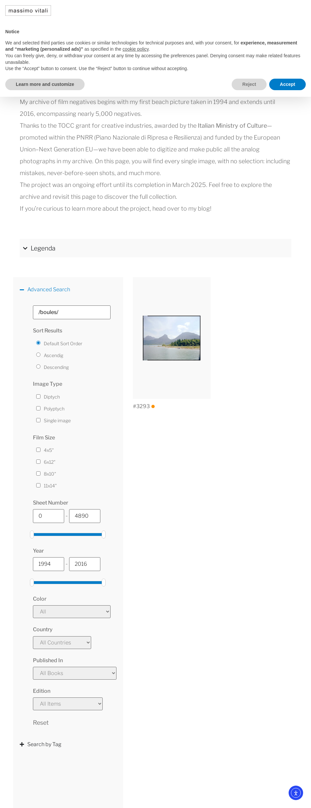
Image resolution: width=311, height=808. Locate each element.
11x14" (50, 485)
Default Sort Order (63, 343)
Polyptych (54, 408)
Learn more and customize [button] (45, 84)
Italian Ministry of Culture (232, 125)
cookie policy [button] (135, 49)
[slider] (32, 534)
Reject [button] (249, 84)
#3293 (144, 406)
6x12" (50, 462)
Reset (41, 722)
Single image (57, 420)
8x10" (50, 474)
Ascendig (53, 355)
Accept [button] (287, 84)
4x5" (49, 450)
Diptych (52, 397)
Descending (56, 367)
